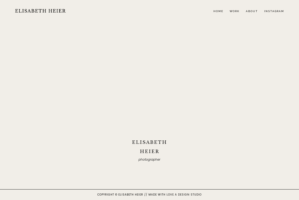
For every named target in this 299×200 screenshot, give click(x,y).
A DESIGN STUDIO (188, 195)
